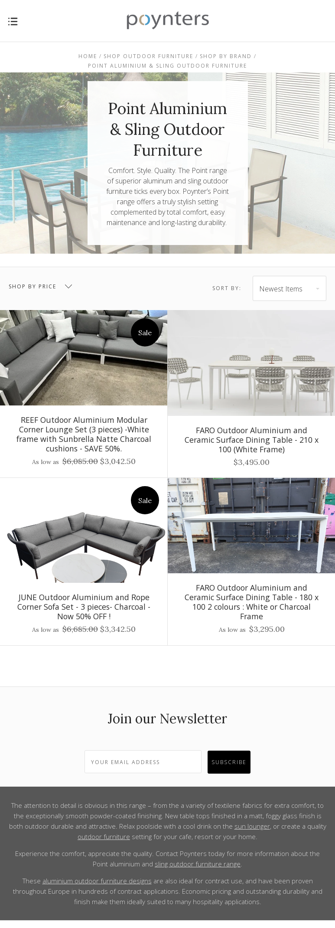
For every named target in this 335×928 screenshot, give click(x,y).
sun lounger (252, 826)
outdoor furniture (104, 836)
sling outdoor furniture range (198, 863)
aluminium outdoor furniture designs (97, 880)
